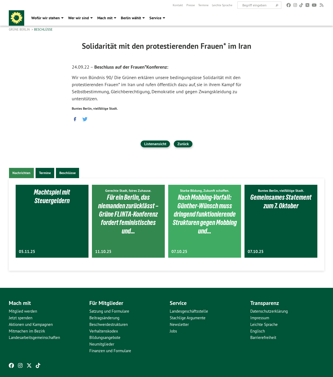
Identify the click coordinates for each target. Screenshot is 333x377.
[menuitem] (178, 5)
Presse (190, 5)
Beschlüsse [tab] (67, 173)
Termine (203, 5)
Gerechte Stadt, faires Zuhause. (128, 190)
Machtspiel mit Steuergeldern (52, 196)
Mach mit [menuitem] (104, 17)
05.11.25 (27, 251)
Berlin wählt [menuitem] (131, 17)
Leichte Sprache (222, 5)
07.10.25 (179, 251)
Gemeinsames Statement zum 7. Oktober (281, 201)
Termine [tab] (45, 173)
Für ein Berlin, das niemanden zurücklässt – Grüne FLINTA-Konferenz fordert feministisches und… (128, 214)
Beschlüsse (43, 29)
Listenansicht (155, 143)
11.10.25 (103, 251)
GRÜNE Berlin (20, 29)
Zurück (183, 143)
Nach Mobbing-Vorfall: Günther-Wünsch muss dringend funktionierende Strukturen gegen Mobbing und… (204, 214)
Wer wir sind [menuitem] (78, 17)
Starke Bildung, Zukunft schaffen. (204, 190)
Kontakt (178, 5)
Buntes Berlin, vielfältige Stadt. (95, 108)
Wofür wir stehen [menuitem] (45, 17)
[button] (75, 118)
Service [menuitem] (155, 17)
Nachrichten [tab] (21, 173)
